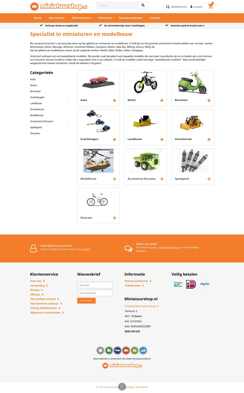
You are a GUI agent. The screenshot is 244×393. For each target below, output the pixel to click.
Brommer (35, 91)
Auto (32, 79)
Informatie (105, 18)
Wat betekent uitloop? (44, 303)
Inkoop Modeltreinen (43, 308)
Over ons (36, 281)
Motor (33, 85)
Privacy (35, 290)
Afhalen (35, 294)
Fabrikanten (132, 285)
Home (37, 18)
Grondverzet (37, 109)
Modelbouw (36, 115)
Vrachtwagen (37, 97)
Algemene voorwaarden (45, 312)
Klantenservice (81, 18)
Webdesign (129, 387)
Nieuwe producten (130, 18)
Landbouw (36, 103)
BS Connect (142, 387)
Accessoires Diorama (41, 121)
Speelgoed (36, 127)
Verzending (37, 285)
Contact (155, 18)
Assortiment (57, 18)
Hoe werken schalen (43, 299)
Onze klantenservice (169, 247)
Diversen (35, 133)
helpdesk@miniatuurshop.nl (142, 306)
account (85, 249)
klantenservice (179, 6)
